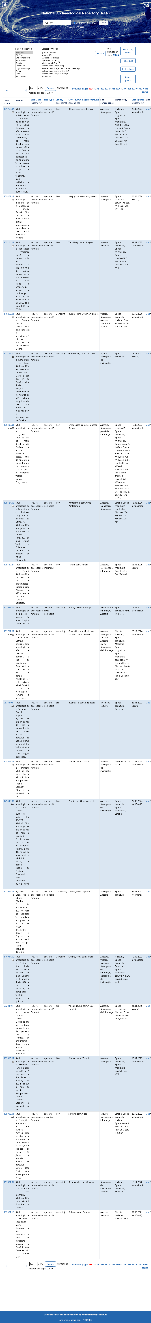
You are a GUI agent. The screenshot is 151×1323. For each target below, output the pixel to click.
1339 (134, 88)
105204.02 (9, 242)
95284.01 (8, 1005)
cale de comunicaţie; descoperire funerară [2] (68, 68)
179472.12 (9, 196)
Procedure (128, 60)
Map (148, 109)
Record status (24, 76)
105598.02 (9, 1058)
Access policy (128, 79)
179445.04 (9, 801)
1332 (96, 88)
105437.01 (9, 424)
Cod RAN (79, 22)
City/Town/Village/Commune (83, 99)
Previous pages (80, 88)
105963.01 (9, 1113)
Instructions (128, 69)
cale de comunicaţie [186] (68, 65)
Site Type (24, 55)
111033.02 (9, 607)
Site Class (24, 52)
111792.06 (9, 353)
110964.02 (9, 956)
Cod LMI (92, 22)
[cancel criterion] (68, 52)
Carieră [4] (68, 76)
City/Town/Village (24, 68)
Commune (24, 65)
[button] (146, 4)
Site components (24, 57)
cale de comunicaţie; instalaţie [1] (68, 71)
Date (24, 73)
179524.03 (9, 502)
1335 (112, 88)
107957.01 (9, 891)
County (24, 63)
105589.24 (9, 564)
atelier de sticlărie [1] (68, 63)
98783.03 (8, 702)
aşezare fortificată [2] (68, 60)
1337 (123, 88)
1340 (139, 88)
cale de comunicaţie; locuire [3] (68, 73)
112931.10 (9, 1212)
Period (24, 71)
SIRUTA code (24, 60)
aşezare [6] (68, 55)
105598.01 (9, 761)
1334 (107, 88)
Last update (138, 99)
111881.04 (9, 1182)
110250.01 (9, 313)
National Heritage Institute (94, 1314)
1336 (118, 88)
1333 (102, 88)
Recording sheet (128, 51)
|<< (6, 90)
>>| (25, 90)
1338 (128, 88)
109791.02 (9, 631)
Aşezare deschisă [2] (68, 57)
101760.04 (9, 109)
